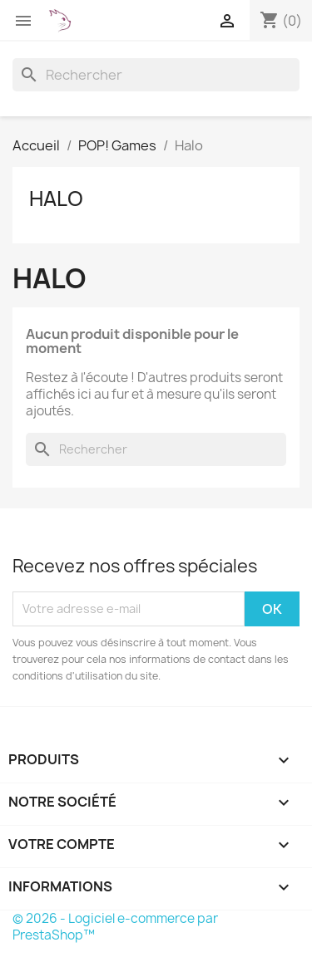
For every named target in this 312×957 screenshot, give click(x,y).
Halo (56, 198)
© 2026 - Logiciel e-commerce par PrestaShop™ (115, 927)
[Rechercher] (156, 74)
